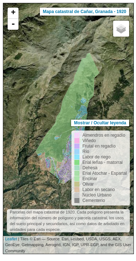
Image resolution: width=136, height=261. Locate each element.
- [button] (13, 24)
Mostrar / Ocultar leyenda (100, 122)
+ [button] (13, 13)
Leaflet (11, 239)
